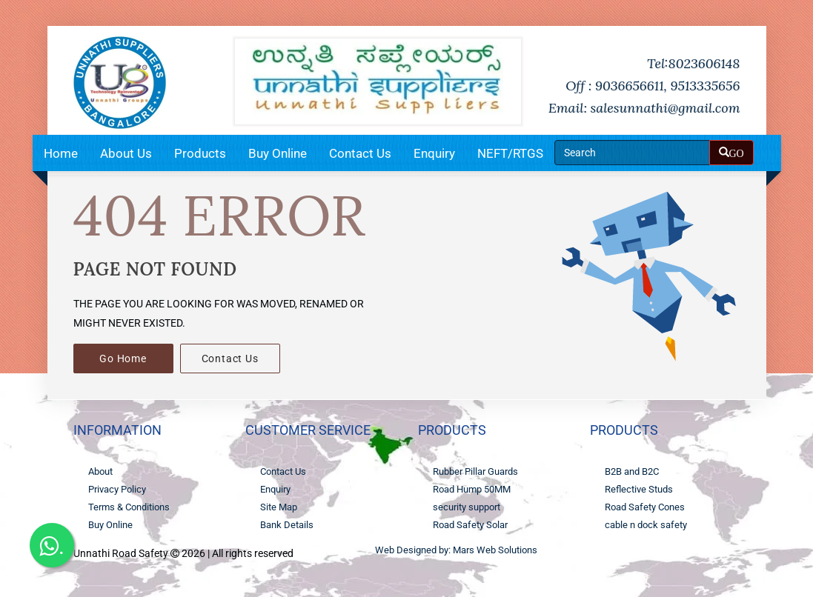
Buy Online (277, 153)
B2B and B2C (632, 471)
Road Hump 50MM (472, 489)
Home (61, 153)
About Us (126, 153)
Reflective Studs (639, 489)
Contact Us (360, 153)
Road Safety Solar (470, 524)
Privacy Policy (117, 489)
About (100, 471)
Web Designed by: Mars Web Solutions (456, 550)
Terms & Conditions (129, 507)
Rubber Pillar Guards (475, 471)
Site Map (278, 507)
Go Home (123, 358)
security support (466, 507)
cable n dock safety (646, 524)
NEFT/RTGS (510, 153)
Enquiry (434, 153)
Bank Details (286, 524)
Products (200, 153)
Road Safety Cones (645, 507)
